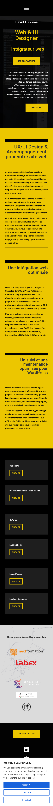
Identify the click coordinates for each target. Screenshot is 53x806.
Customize (26, 792)
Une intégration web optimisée (28, 270)
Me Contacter (26, 734)
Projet (16, 473)
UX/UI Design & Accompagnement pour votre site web (27, 152)
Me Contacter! (26, 61)
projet (16, 498)
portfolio (36, 108)
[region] (26, 782)
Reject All (26, 800)
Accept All (26, 784)
